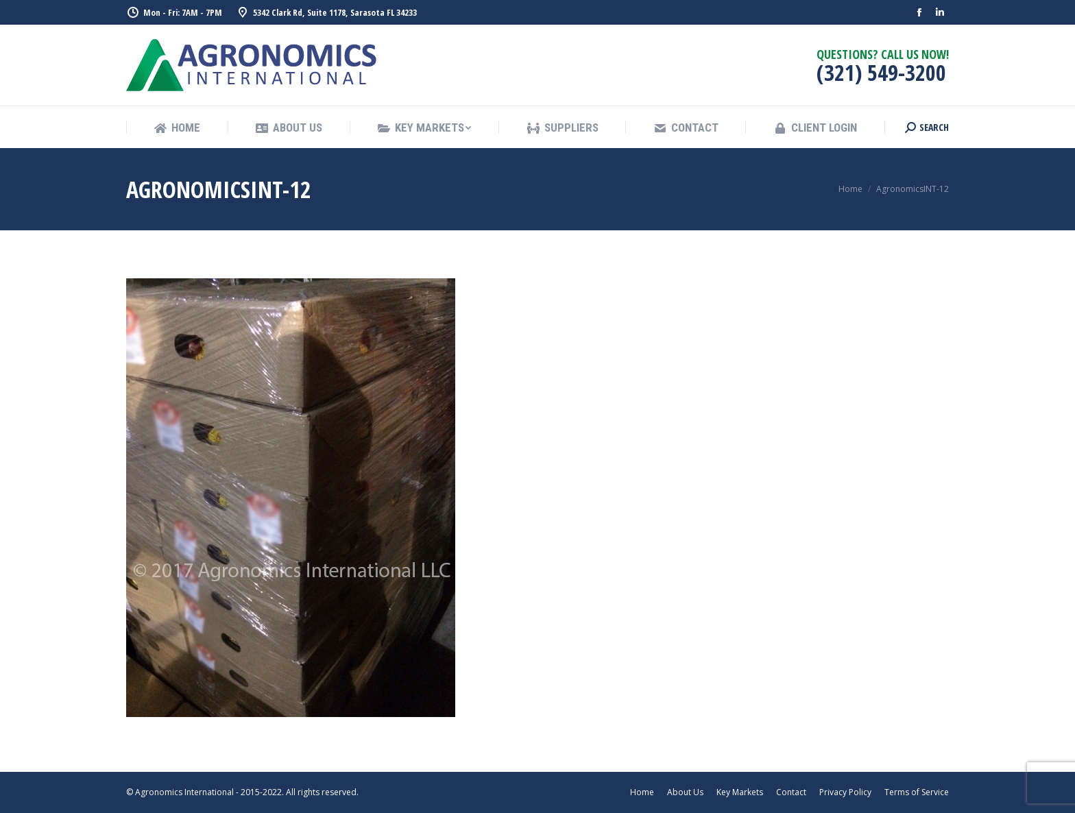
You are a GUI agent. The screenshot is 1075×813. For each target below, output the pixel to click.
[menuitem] (177, 128)
